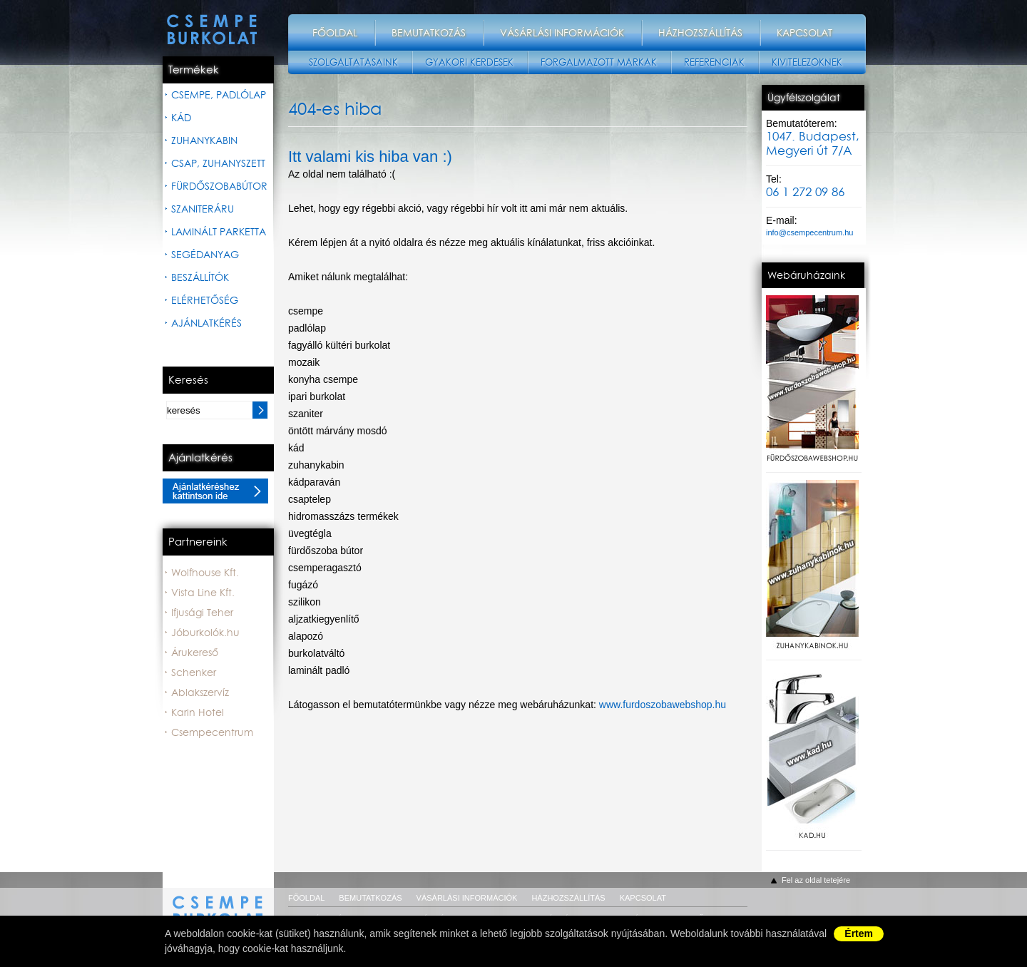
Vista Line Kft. (203, 592)
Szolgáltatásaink (353, 62)
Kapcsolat (804, 33)
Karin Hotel (197, 712)
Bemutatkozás (429, 33)
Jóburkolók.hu (205, 632)
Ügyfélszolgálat (803, 97)
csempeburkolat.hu (218, 902)
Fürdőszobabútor (219, 186)
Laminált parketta (218, 231)
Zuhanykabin (204, 140)
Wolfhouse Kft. (205, 572)
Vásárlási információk (562, 33)
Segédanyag (205, 254)
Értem (858, 933)
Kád (181, 117)
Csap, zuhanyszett (218, 163)
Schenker (193, 672)
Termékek (193, 69)
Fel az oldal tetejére (816, 880)
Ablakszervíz (200, 692)
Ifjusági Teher (202, 612)
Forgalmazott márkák (599, 62)
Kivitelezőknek (807, 62)
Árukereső (194, 652)
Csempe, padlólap (218, 95)
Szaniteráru (202, 209)
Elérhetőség (204, 300)
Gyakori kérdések (469, 62)
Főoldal (334, 33)
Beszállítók (200, 277)
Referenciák (714, 62)
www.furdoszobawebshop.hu (662, 704)
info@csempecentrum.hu (809, 232)
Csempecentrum (212, 732)
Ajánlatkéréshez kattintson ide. (215, 491)
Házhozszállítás (700, 33)
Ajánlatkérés (206, 323)
